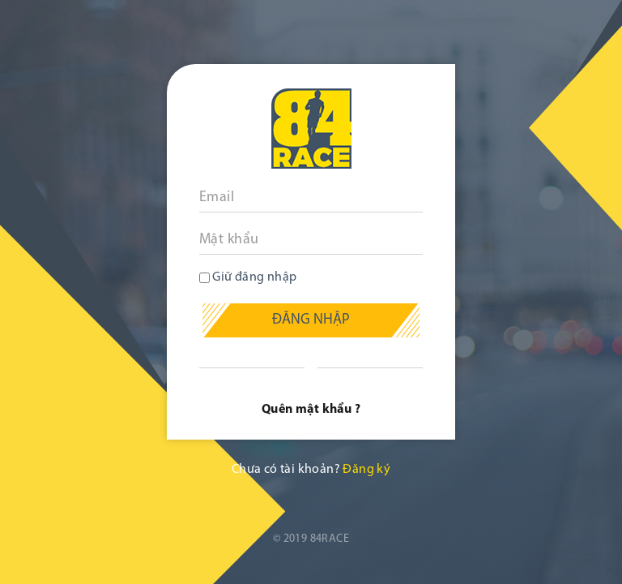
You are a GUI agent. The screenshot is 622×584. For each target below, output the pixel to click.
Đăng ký (366, 469)
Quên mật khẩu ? (311, 409)
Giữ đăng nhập (248, 277)
